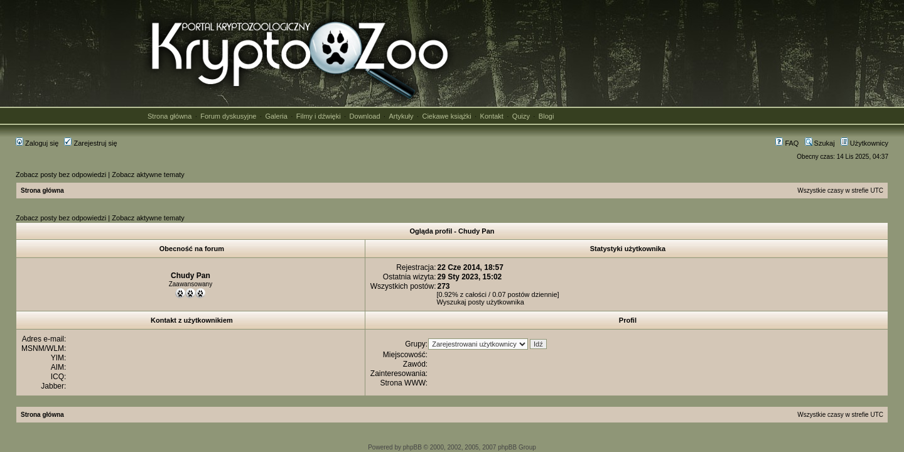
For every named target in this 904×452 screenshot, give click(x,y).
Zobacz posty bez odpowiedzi (61, 174)
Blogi (546, 116)
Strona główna (169, 116)
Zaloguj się (37, 143)
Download (365, 116)
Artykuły (401, 116)
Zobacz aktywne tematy (148, 174)
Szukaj (820, 143)
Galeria (276, 116)
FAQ (787, 143)
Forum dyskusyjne (228, 116)
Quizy (521, 116)
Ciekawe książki (446, 116)
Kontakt (491, 116)
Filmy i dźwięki (318, 116)
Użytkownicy (864, 143)
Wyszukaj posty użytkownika (480, 302)
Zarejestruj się (90, 143)
